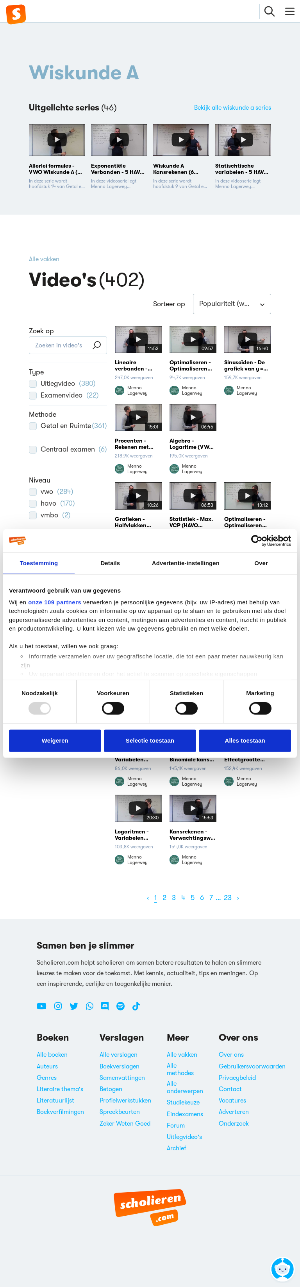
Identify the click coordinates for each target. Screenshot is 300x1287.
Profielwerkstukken (125, 1100)
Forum (176, 1125)
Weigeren (55, 740)
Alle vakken (44, 259)
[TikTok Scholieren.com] (136, 1009)
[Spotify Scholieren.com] (123, 1009)
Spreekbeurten (120, 1111)
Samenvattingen (122, 1077)
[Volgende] (238, 898)
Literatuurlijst (55, 1100)
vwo (51, 491)
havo (52, 503)
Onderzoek (234, 1123)
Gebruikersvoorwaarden (252, 1066)
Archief (176, 1148)
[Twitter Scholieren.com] (77, 1009)
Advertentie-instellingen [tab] (186, 563)
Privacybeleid (237, 1077)
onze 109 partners (54, 601)
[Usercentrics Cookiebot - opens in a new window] (257, 541)
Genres (47, 1077)
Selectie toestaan (150, 740)
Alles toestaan (245, 740)
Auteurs (47, 1066)
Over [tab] (261, 563)
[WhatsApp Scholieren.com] (92, 1009)
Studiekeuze (183, 1102)
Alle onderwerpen (185, 1087)
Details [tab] (110, 563)
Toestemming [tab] (39, 563)
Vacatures (232, 1100)
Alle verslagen (119, 1054)
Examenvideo (64, 395)
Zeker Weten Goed (125, 1123)
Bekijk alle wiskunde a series (232, 107)
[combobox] (232, 304)
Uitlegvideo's (184, 1137)
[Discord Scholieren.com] (107, 1009)
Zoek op (41, 331)
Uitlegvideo (62, 383)
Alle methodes (180, 1069)
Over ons (231, 1054)
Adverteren (234, 1111)
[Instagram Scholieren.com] (61, 1009)
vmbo (50, 515)
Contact (230, 1089)
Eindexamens (185, 1114)
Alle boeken (52, 1054)
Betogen (111, 1089)
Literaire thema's (60, 1089)
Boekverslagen (119, 1066)
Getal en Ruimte (68, 430)
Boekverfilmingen (60, 1111)
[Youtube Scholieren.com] (44, 1009)
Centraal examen (68, 454)
